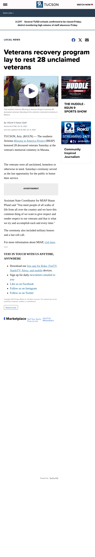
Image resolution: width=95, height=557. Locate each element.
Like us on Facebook (22, 283)
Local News (12, 39)
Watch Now (85, 4)
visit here (50, 242)
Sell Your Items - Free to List (34, 320)
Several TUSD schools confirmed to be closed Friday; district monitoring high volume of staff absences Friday (49, 23)
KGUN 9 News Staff (16, 122)
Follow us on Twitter (22, 292)
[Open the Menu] (5, 4)
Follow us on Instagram (23, 288)
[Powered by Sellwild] (54, 478)
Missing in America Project (29, 140)
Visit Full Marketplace (48, 319)
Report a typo (11, 307)
